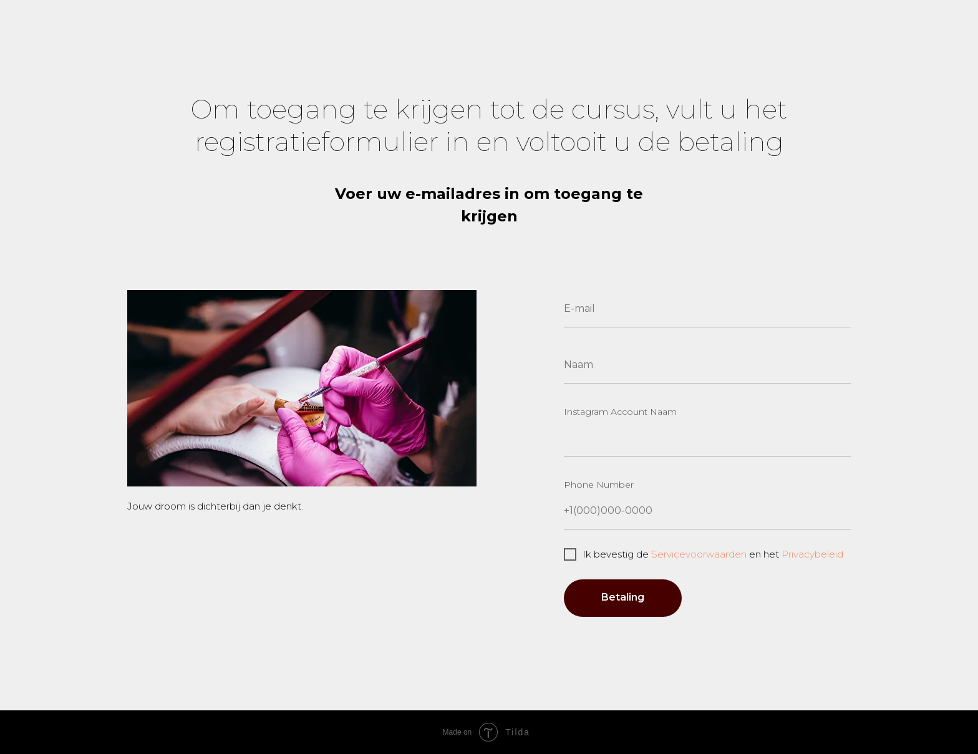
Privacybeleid (812, 554)
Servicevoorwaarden (699, 554)
